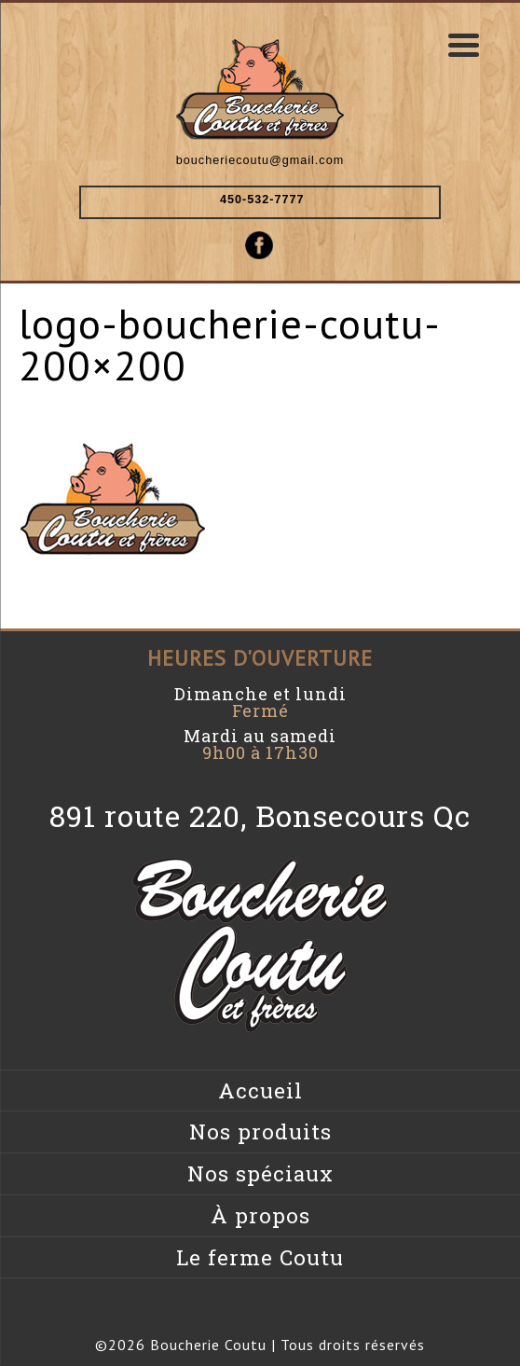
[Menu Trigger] (463, 44)
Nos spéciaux (260, 1173)
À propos (260, 1215)
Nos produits (260, 1131)
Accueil (260, 1090)
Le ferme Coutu (260, 1257)
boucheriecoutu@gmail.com (260, 160)
